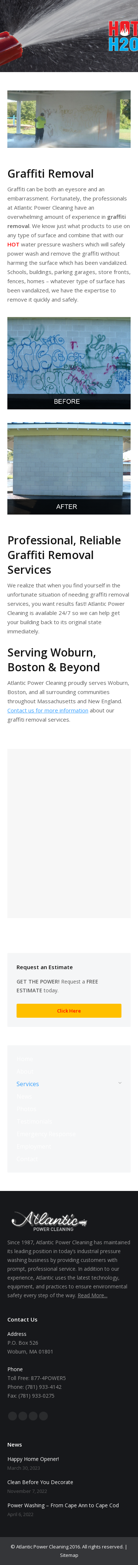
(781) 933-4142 (43, 1386)
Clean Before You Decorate (40, 1482)
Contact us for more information (47, 710)
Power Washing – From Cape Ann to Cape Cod (63, 1505)
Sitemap (69, 1555)
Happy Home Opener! (33, 1458)
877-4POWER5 (48, 1377)
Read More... (92, 1295)
